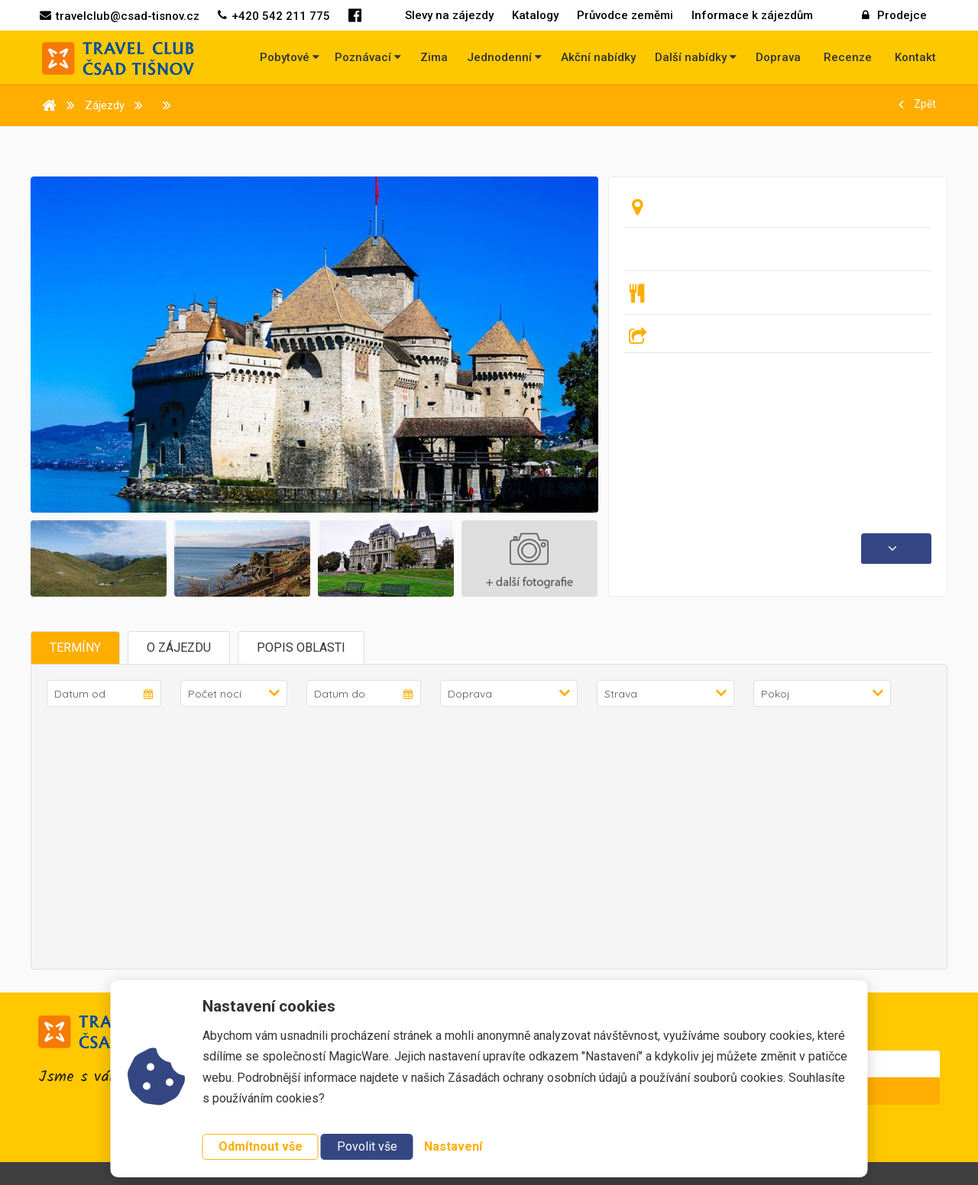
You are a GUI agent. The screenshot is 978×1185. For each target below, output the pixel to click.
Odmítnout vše (261, 1146)
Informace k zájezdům (752, 15)
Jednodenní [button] (504, 57)
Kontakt (915, 57)
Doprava (778, 57)
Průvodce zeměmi (625, 15)
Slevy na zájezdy (449, 15)
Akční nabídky (598, 57)
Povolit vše (367, 1146)
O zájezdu (179, 647)
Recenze (848, 57)
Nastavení (453, 1146)
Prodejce (894, 15)
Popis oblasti (301, 647)
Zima (434, 57)
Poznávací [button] (368, 57)
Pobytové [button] (289, 57)
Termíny (75, 647)
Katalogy (535, 15)
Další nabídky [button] (696, 57)
